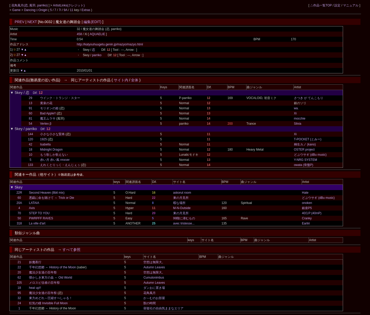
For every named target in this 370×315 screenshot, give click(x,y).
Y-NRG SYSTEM (305, 160)
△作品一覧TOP (321, 5)
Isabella (45, 144)
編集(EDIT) (92, 22)
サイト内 (121, 80)
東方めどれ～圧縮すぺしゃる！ (50, 298)
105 (19, 282)
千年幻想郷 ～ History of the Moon (52, 267)
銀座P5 (307, 208)
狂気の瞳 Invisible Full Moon (48, 303)
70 (19, 213)
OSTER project (304, 149)
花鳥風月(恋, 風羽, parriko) (30, 5)
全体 (134, 80)
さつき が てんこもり (308, 98)
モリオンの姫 (49, 108)
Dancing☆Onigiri (36, 10)
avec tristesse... (184, 223)
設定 (337, 5)
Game (16, 10)
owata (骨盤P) (303, 165)
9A (65, 10)
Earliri (306, 223)
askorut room (182, 192)
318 (19, 223)
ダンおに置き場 (154, 288)
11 (71, 10)
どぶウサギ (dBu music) (310, 154)
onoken (307, 203)
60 (30, 113)
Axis (32, 208)
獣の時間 (149, 303)
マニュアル (350, 5)
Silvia (297, 123)
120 (30, 139)
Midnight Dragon (51, 149)
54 (30, 123)
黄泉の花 (46, 103)
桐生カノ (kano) (305, 144)
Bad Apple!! (48, 113)
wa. (296, 108)
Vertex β (45, 123)
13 (30, 103)
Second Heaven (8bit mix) (46, 192)
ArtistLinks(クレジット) (69, 5)
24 (19, 303)
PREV (19, 22)
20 (19, 272)
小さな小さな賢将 (52, 134)
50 (19, 218)
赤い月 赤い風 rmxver (55, 160)
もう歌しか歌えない (54, 154)
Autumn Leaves (154, 267)
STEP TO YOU (39, 213)
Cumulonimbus (153, 277)
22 (19, 267)
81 (30, 118)
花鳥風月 (149, 293)
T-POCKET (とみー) (307, 139)
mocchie (300, 118)
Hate (305, 192)
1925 (43, 139)
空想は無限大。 (154, 262)
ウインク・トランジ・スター (60, 98)
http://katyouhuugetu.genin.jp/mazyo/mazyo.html (110, 44)
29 (30, 98)
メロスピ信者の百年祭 (44, 282)
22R (19, 192)
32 (19, 298)
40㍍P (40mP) (311, 213)
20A (19, 203)
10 (30, 154)
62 (19, 277)
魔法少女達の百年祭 (43, 272)
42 (30, 144)
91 (30, 108)
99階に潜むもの (184, 218)
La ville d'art (37, 223)
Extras (85, 10)
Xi (295, 113)
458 (79, 34)
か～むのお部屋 (154, 298)
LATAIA (34, 203)
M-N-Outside (182, 208)
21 (19, 262)
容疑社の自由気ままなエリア (163, 308)
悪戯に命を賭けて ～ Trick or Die (51, 198)
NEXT (32, 22)
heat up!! (35, 288)
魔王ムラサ (47, 118)
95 (19, 293)
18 (30, 149)
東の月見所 (181, 198)
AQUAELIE (98, 34)
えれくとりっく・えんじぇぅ (60, 165)
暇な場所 (179, 203)
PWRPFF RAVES (41, 218)
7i (60, 10)
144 (30, 134)
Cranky (307, 218)
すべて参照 (71, 250)
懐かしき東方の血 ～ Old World (50, 277)
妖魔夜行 (35, 262)
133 (30, 165)
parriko (96, 55)
